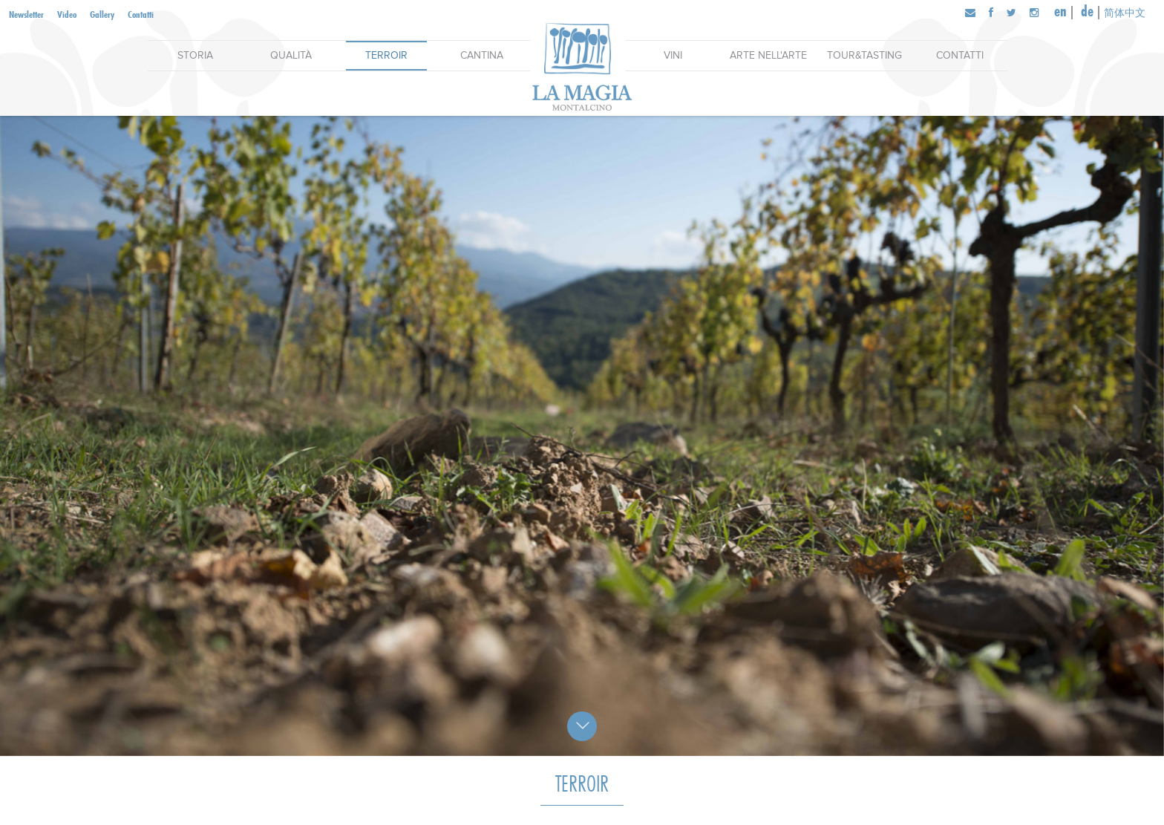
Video (66, 14)
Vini (673, 55)
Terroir (386, 55)
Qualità (291, 55)
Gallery (102, 14)
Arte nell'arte (768, 55)
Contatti (141, 14)
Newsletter (26, 14)
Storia (195, 55)
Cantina (481, 55)
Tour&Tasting (864, 55)
